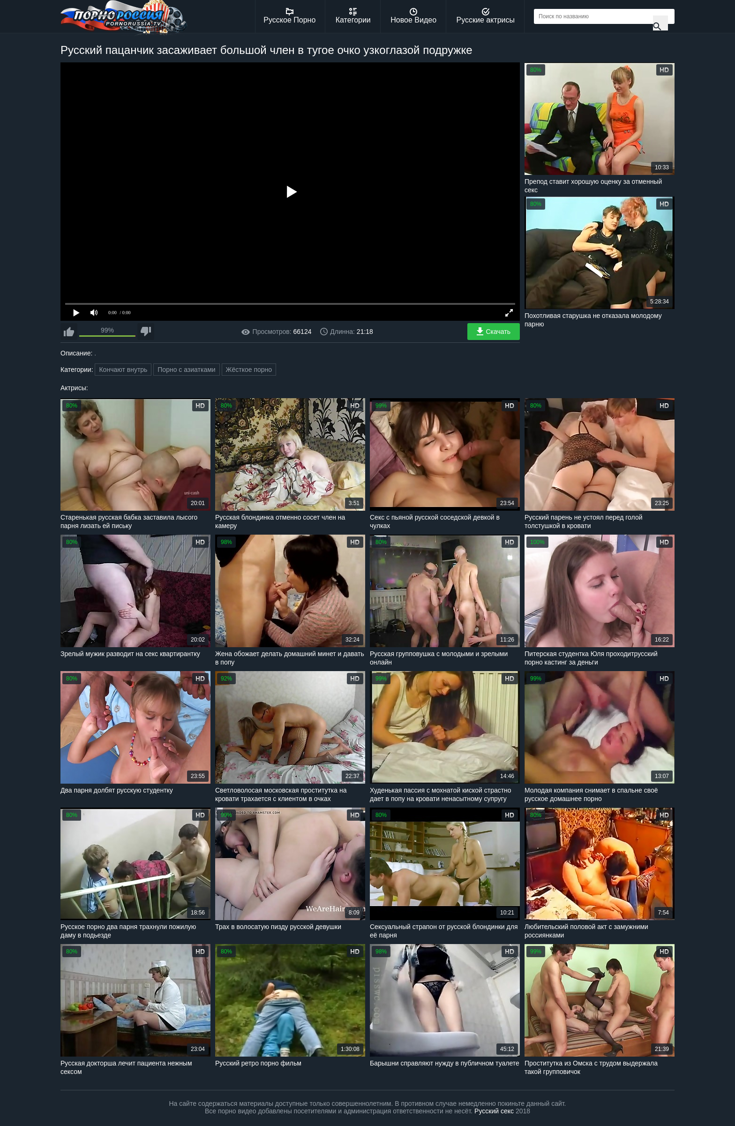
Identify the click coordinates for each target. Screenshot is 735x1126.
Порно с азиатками (186, 369)
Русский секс (494, 1111)
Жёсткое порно (249, 369)
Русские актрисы (485, 16)
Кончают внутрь (123, 369)
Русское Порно (289, 16)
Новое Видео (413, 16)
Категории (353, 16)
